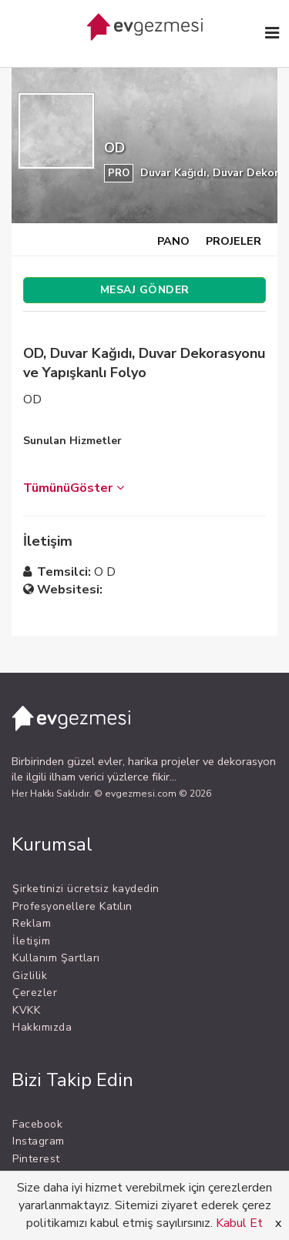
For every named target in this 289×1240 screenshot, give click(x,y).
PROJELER (233, 241)
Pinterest (36, 1158)
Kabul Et (239, 1223)
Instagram (38, 1141)
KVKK (26, 1010)
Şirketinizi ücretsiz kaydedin (86, 888)
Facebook (37, 1124)
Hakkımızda (42, 1027)
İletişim (31, 941)
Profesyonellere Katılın (72, 906)
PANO (173, 241)
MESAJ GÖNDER (145, 289)
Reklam (31, 923)
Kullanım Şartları (56, 958)
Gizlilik (29, 975)
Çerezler (34, 992)
